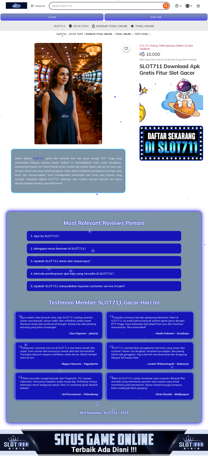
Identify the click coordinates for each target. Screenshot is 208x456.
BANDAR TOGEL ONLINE (99, 34)
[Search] (166, 6)
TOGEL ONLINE (123, 34)
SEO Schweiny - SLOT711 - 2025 (104, 413)
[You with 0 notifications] (189, 6)
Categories (38, 5)
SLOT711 (61, 34)
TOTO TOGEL (141, 34)
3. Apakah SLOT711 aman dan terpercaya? (60, 261)
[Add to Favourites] (126, 48)
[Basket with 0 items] (198, 6)
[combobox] (105, 6)
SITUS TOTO (76, 34)
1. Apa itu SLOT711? (45, 236)
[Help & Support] (178, 6)
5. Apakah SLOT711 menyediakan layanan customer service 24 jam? (78, 286)
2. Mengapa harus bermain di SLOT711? (58, 248)
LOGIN (52, 17)
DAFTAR (156, 17)
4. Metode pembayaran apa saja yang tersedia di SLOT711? (72, 273)
